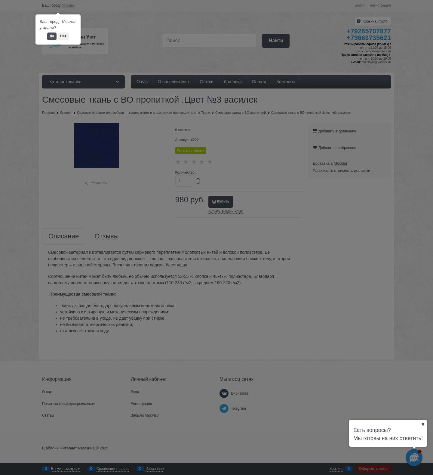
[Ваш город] (423, 424)
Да (52, 36)
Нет (63, 36)
